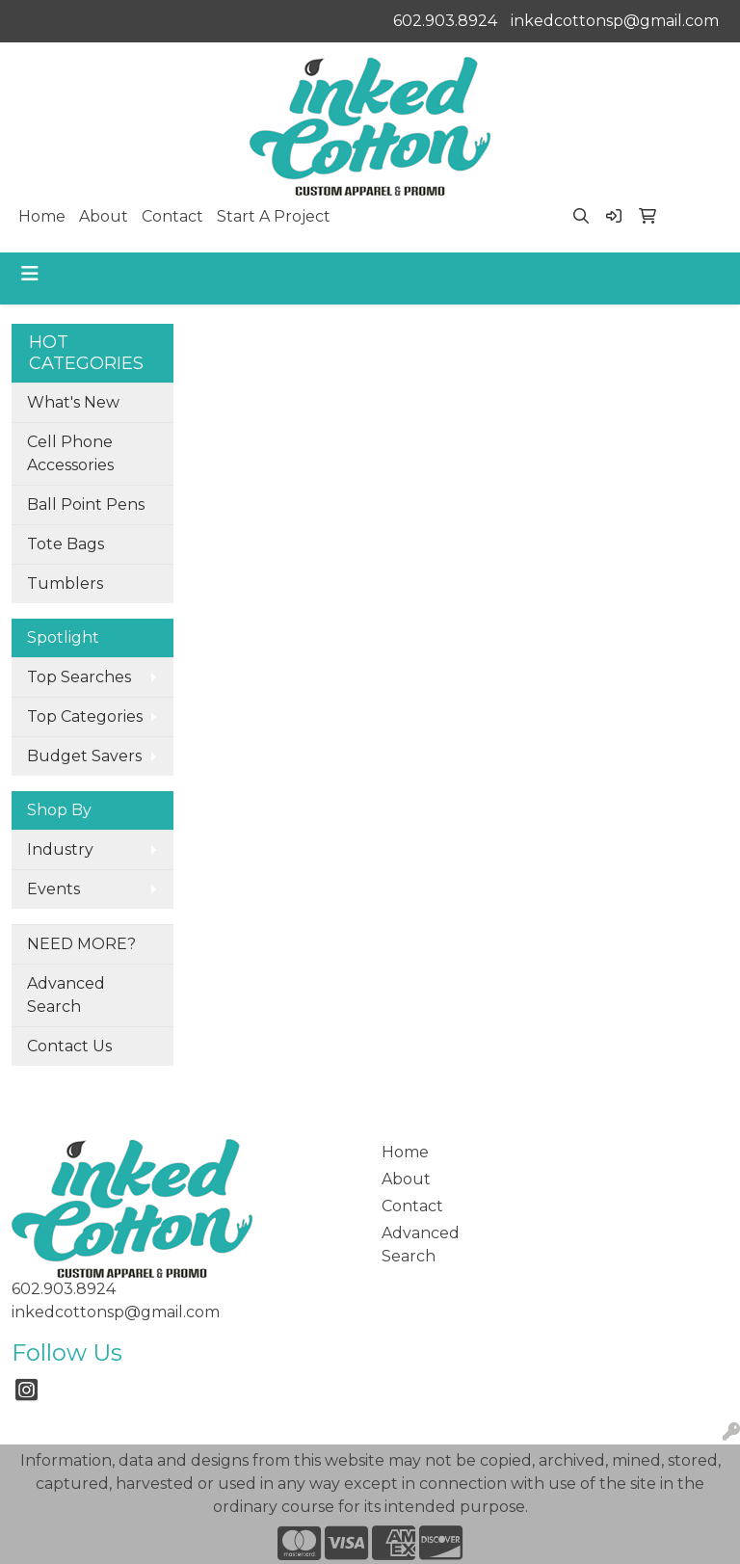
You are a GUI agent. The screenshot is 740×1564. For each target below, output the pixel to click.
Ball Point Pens (86, 504)
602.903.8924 (445, 21)
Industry (60, 849)
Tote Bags (65, 544)
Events (53, 889)
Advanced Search (66, 995)
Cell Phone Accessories (70, 453)
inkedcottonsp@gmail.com (615, 21)
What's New (73, 402)
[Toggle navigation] (30, 273)
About (103, 216)
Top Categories (85, 716)
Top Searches (79, 677)
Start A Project (273, 216)
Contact (172, 216)
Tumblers (65, 583)
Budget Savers (84, 756)
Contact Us (69, 1046)
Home (42, 216)
